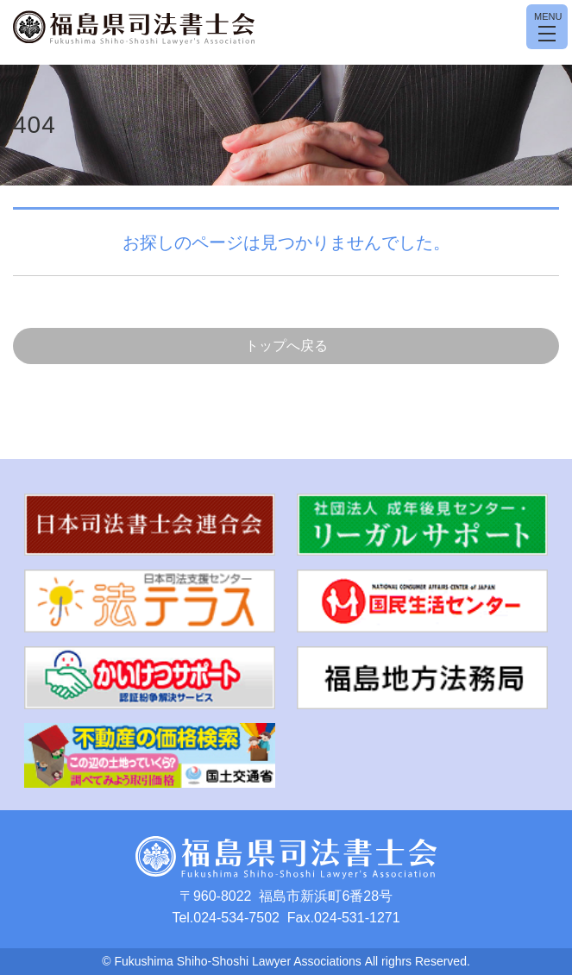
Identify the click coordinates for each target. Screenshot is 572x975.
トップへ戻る (286, 345)
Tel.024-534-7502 (226, 917)
